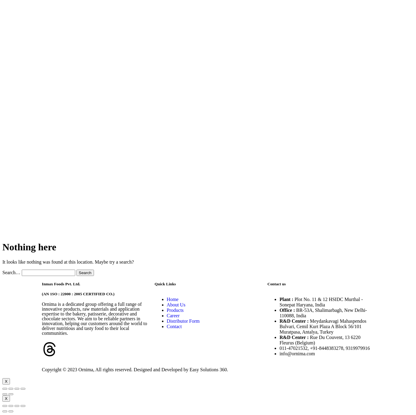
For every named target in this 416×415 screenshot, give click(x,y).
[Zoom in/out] (23, 389)
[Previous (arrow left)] (4, 394)
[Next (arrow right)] (10, 394)
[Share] (10, 389)
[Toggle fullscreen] (17, 389)
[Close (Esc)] (4, 389)
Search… (11, 272)
